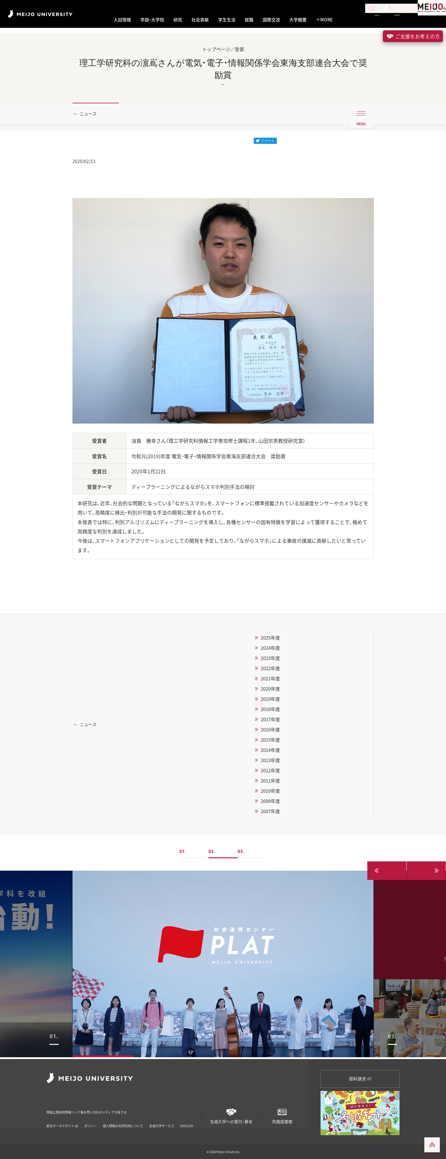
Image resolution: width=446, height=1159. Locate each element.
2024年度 (270, 649)
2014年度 (270, 751)
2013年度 (270, 761)
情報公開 (54, 1108)
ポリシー (90, 1117)
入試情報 (122, 20)
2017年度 (270, 720)
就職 (249, 20)
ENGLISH (186, 1117)
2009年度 (270, 802)
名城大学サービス (161, 1117)
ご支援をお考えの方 (413, 36)
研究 (177, 20)
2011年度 (270, 781)
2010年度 (270, 792)
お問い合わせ (135, 1108)
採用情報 (80, 1108)
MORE (324, 20)
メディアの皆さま (172, 1108)
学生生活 (226, 20)
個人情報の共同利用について (123, 1117)
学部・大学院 (152, 20)
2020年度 (270, 690)
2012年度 (270, 771)
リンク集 (105, 1108)
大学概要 (298, 20)
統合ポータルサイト (62, 1117)
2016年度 (270, 730)
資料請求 (360, 1078)
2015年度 (270, 741)
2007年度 (270, 812)
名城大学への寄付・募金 (231, 1113)
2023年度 (270, 659)
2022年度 (270, 669)
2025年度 (270, 639)
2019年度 (270, 700)
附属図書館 (282, 1113)
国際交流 (271, 20)
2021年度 (270, 679)
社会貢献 (200, 20)
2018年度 (270, 710)
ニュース (90, 114)
